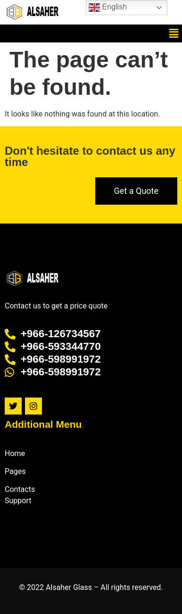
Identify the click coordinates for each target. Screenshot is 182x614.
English (108, 7)
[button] (174, 33)
